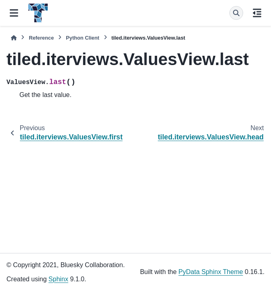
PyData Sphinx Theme (211, 271)
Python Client (82, 38)
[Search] (236, 13)
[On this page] (257, 13)
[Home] (14, 38)
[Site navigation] (13, 13)
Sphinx (58, 279)
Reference (41, 38)
